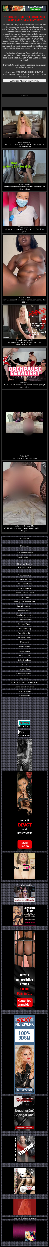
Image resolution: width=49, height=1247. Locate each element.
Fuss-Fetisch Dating (24, 673)
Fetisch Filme (24, 655)
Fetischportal (24, 651)
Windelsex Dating (24, 584)
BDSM (24, 664)
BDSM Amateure (25, 619)
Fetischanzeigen (24, 575)
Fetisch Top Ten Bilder (24, 593)
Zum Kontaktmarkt (24, 553)
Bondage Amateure (24, 615)
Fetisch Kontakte (24, 606)
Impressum (24, 538)
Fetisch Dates (24, 597)
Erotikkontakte (24, 637)
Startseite (24, 546)
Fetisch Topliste (24, 588)
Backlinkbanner (24, 691)
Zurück (24, 96)
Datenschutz (24, 696)
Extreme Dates (24, 567)
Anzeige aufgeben (24, 557)
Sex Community (24, 628)
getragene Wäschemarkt (24, 602)
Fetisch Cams (24, 669)
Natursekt (24, 642)
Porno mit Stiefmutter (24, 687)
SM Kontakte (24, 646)
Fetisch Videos (24, 660)
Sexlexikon (24, 678)
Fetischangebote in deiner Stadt (24, 682)
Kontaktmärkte (24, 633)
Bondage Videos (24, 610)
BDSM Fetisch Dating (24, 579)
